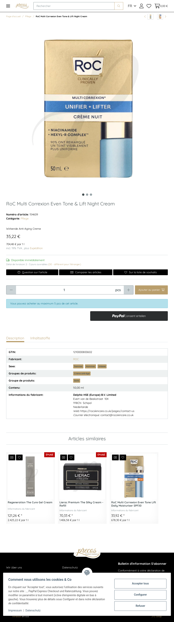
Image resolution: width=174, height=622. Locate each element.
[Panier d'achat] (160, 6)
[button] (141, 6)
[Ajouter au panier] (151, 289)
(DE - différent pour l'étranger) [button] (64, 264)
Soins (76, 380)
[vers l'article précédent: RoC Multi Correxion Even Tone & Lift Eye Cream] (149, 16)
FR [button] (130, 6)
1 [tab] (83, 194)
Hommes (90, 366)
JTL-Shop (156, 616)
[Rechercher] (74, 6)
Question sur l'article (32, 272)
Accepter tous (139, 583)
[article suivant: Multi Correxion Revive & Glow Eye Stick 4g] (162, 16)
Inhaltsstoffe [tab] (40, 338)
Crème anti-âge (82, 373)
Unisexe (102, 366)
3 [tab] (91, 194)
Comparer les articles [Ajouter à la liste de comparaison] (85, 272)
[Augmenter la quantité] (128, 290)
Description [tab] (15, 338)
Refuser (139, 605)
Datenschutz (70, 567)
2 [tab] (87, 194)
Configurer (139, 594)
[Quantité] (64, 290)
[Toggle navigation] (8, 5)
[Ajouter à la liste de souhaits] (140, 272)
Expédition (36, 248)
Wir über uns (14, 567)
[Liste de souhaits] (149, 6)
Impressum (16, 610)
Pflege (25, 218)
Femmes (78, 366)
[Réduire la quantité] (11, 290)
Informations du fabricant (21, 508)
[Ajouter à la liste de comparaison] (11, 457)
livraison (16, 616)
